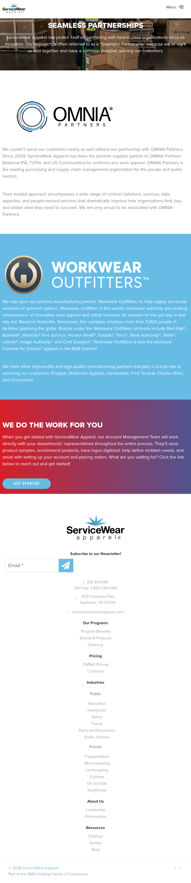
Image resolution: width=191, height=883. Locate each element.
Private (95, 747)
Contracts (95, 671)
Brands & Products (95, 638)
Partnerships (95, 816)
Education (97, 703)
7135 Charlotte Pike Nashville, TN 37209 (97, 599)
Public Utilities (97, 737)
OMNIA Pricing (95, 664)
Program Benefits (95, 631)
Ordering (95, 645)
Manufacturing (97, 763)
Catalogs (95, 836)
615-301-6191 (97, 582)
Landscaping (97, 770)
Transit (97, 724)
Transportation (97, 756)
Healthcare (97, 710)
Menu (175, 7)
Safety (97, 717)
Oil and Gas (97, 783)
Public (95, 694)
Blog (95, 849)
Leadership (95, 810)
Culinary (97, 776)
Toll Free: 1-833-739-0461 (95, 588)
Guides (96, 843)
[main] (95, 247)
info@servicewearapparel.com (98, 612)
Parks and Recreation (97, 730)
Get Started (26, 483)
